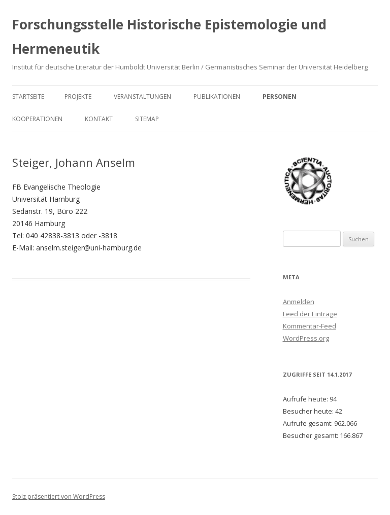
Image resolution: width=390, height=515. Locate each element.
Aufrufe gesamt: (308, 423)
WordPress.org (306, 338)
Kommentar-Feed (309, 325)
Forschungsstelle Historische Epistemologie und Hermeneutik (169, 36)
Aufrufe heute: (306, 398)
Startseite (28, 96)
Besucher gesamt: (311, 435)
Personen (280, 96)
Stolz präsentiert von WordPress (58, 496)
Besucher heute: (309, 411)
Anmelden (298, 301)
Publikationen (216, 96)
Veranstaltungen (142, 96)
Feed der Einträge (310, 313)
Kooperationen (37, 119)
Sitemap (147, 119)
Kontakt (99, 119)
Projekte (77, 96)
